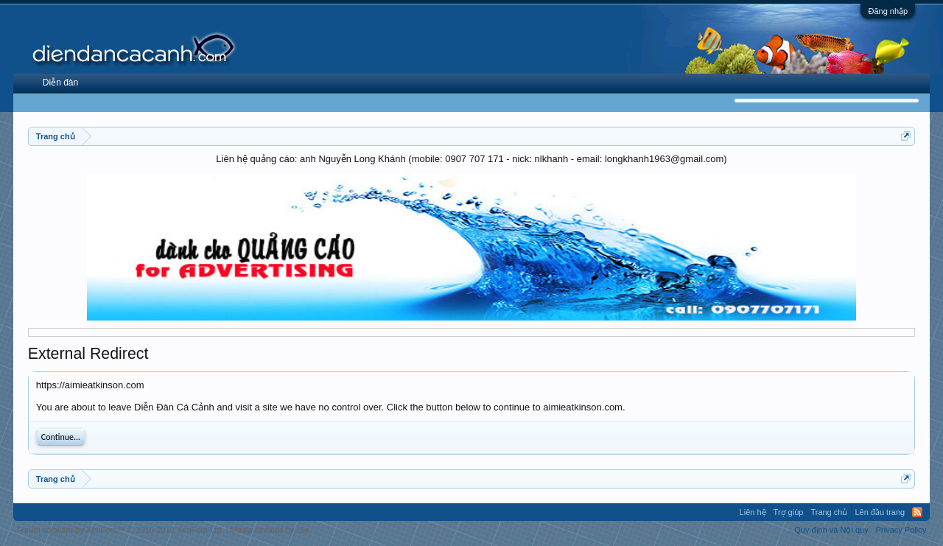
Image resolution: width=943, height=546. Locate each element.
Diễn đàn (60, 82)
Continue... (60, 437)
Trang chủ (828, 512)
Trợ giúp (789, 512)
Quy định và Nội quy (831, 529)
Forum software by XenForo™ (120, 529)
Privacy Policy (901, 529)
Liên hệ (753, 512)
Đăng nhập (888, 11)
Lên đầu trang (880, 512)
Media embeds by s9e (270, 529)
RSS (917, 512)
